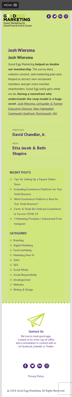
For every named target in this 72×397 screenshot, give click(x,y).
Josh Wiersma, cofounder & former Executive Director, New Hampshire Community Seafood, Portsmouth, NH (35, 108)
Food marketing (22, 250)
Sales (16, 260)
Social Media (20, 269)
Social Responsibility (25, 274)
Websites (18, 284)
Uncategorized (21, 279)
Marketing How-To (23, 255)
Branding (18, 240)
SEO (15, 265)
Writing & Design (23, 289)
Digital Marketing (23, 245)
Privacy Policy (36, 376)
